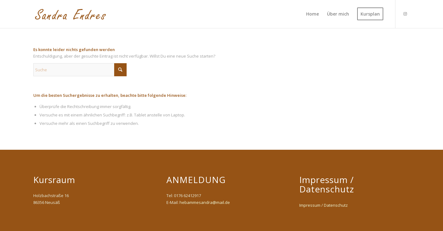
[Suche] (80, 69)
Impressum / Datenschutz (323, 205)
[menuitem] (312, 14)
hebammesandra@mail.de (205, 202)
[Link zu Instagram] (405, 13)
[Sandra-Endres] (71, 14)
